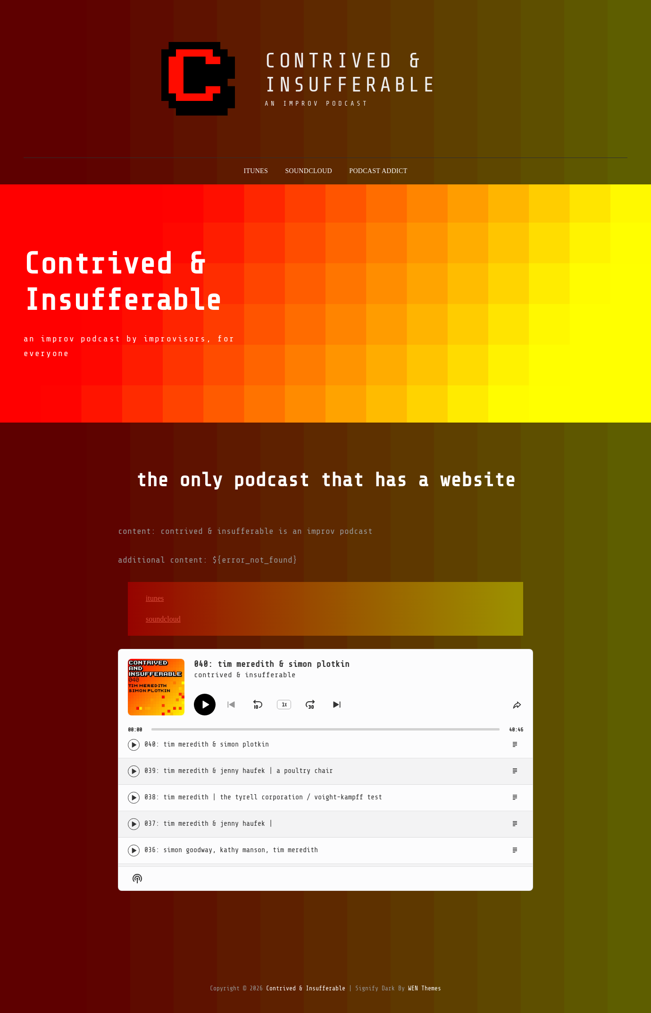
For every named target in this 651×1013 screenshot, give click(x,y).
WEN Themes (424, 988)
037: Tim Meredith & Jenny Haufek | (208, 824)
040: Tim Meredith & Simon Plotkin (206, 744)
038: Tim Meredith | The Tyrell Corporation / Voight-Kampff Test (263, 797)
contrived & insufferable (351, 73)
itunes (255, 170)
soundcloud (308, 170)
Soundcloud (163, 619)
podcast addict (378, 170)
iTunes (155, 598)
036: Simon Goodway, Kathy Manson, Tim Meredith (231, 850)
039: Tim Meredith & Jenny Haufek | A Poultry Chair (238, 771)
